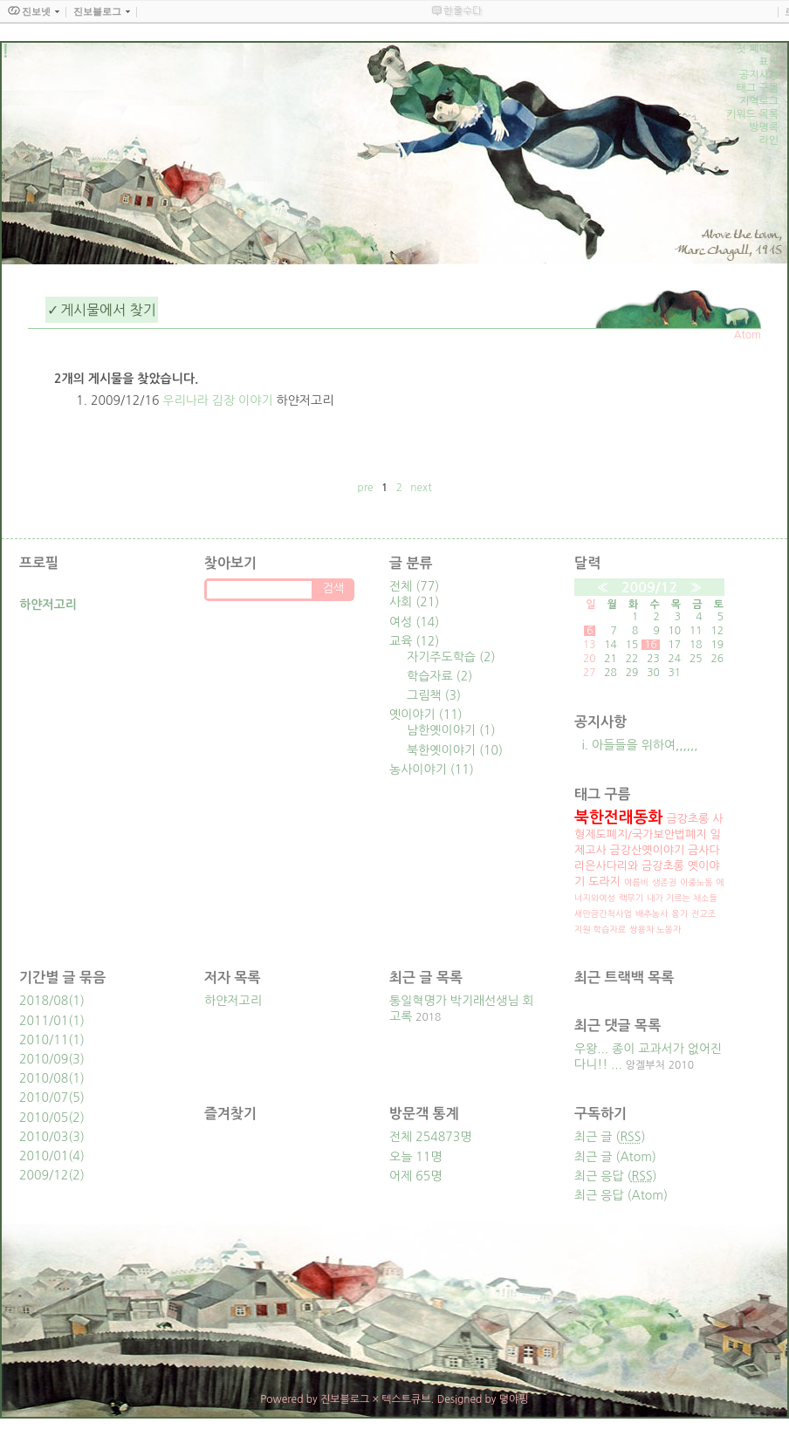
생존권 (664, 882)
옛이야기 (426, 714)
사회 (414, 602)
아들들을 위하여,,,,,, (645, 745)
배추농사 (652, 913)
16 (650, 644)
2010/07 (43, 1097)
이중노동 (696, 882)
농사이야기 (431, 769)
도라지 (604, 881)
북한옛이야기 (455, 750)
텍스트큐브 (405, 1399)
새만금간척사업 (603, 913)
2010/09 (43, 1059)
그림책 (434, 695)
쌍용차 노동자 (655, 929)
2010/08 (43, 1078)
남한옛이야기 (451, 730)
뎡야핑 (514, 1399)
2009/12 (649, 587)
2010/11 (43, 1040)
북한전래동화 (618, 817)
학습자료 (439, 676)
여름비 (636, 882)
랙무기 (631, 897)
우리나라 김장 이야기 (217, 400)
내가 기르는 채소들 (682, 897)
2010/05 (43, 1117)
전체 (414, 586)
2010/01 (43, 1156)
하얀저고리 (233, 1001)
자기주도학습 (451, 657)
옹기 (679, 913)
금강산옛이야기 (647, 850)
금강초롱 (687, 818)
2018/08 (43, 1001)
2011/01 (43, 1021)
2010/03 (43, 1137)
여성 (414, 622)
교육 (414, 641)
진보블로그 (344, 1399)
